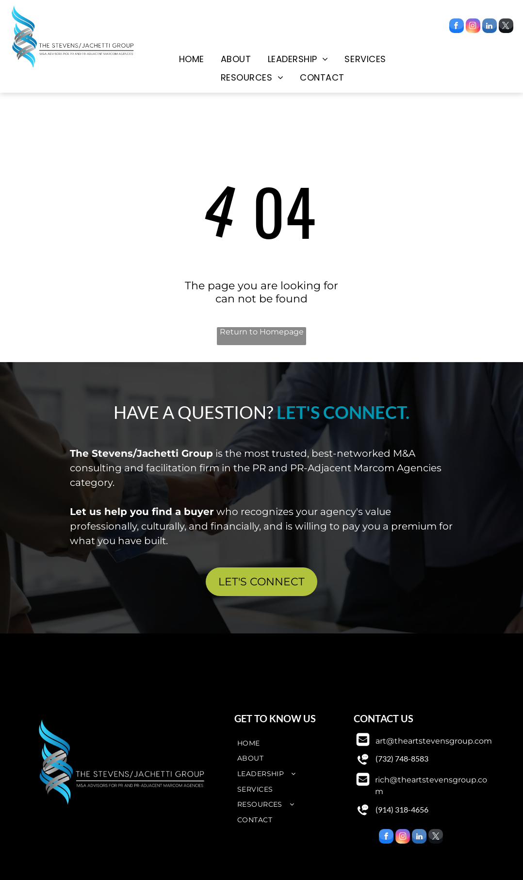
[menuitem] (191, 59)
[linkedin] (489, 26)
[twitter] (506, 26)
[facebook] (456, 26)
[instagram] (473, 26)
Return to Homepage (262, 331)
